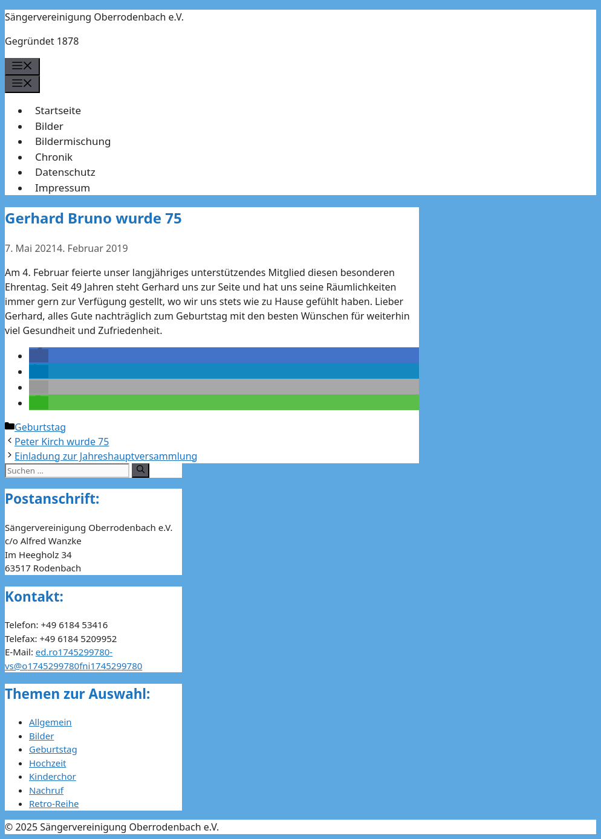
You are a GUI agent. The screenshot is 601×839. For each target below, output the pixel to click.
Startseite (58, 110)
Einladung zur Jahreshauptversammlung (106, 456)
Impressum (62, 187)
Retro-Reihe (54, 803)
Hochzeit (47, 763)
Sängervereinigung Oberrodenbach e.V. (94, 17)
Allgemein (50, 722)
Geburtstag (40, 427)
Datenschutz (65, 172)
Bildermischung (73, 141)
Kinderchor (52, 776)
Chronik (54, 157)
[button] (38, 355)
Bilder (49, 126)
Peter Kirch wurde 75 (62, 441)
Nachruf (46, 790)
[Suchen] (140, 470)
